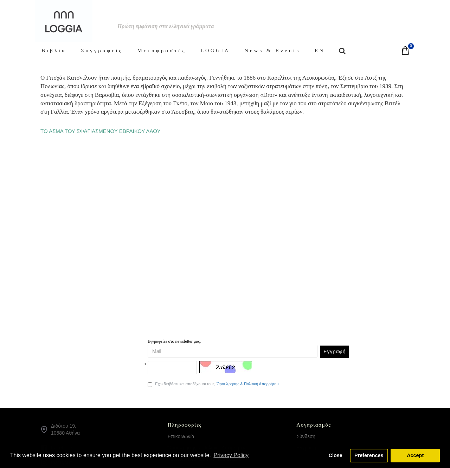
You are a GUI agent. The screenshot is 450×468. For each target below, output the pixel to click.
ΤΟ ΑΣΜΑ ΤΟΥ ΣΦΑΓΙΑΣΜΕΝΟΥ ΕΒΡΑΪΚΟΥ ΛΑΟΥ (100, 131)
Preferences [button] (368, 455)
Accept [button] (415, 455)
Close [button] (335, 455)
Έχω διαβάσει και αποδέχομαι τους (213, 384)
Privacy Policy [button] (231, 455)
